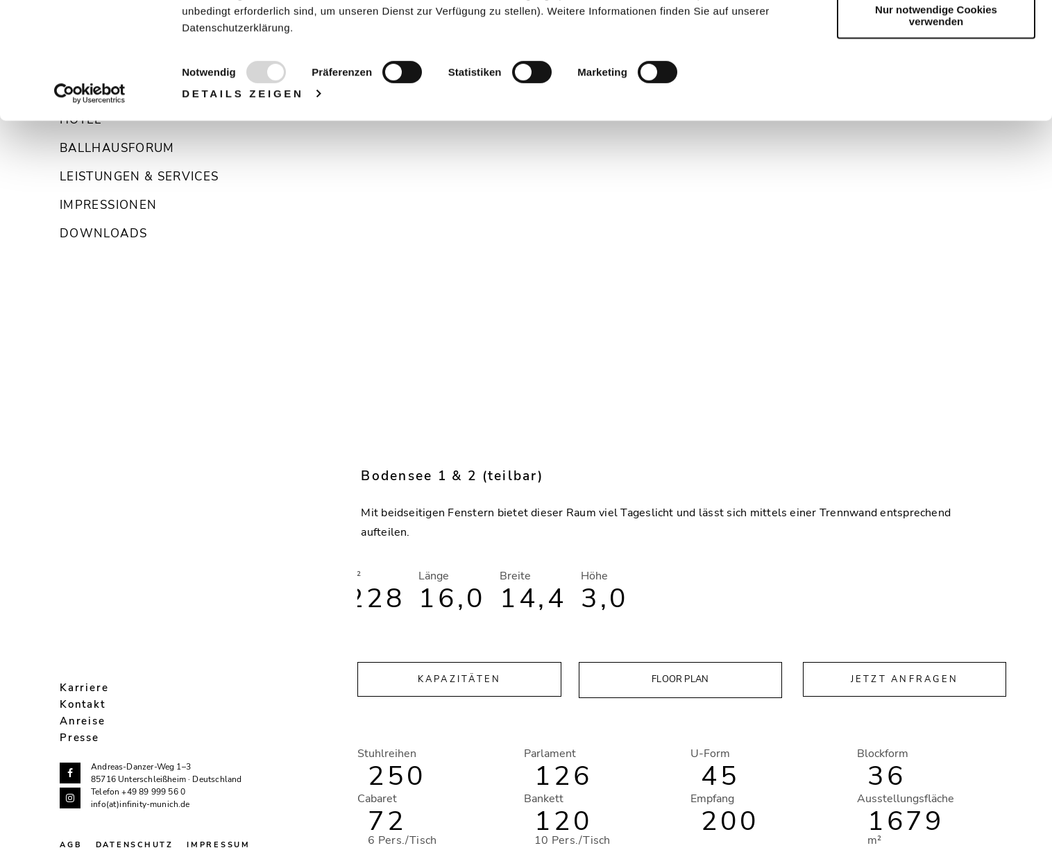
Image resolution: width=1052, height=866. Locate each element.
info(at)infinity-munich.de (140, 804)
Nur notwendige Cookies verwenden (936, 121)
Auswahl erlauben (936, 75)
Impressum (219, 845)
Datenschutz (134, 845)
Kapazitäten (460, 679)
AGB (71, 845)
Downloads (103, 233)
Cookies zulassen (936, 34)
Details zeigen (243, 199)
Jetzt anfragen (905, 679)
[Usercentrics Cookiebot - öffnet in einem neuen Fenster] (90, 199)
